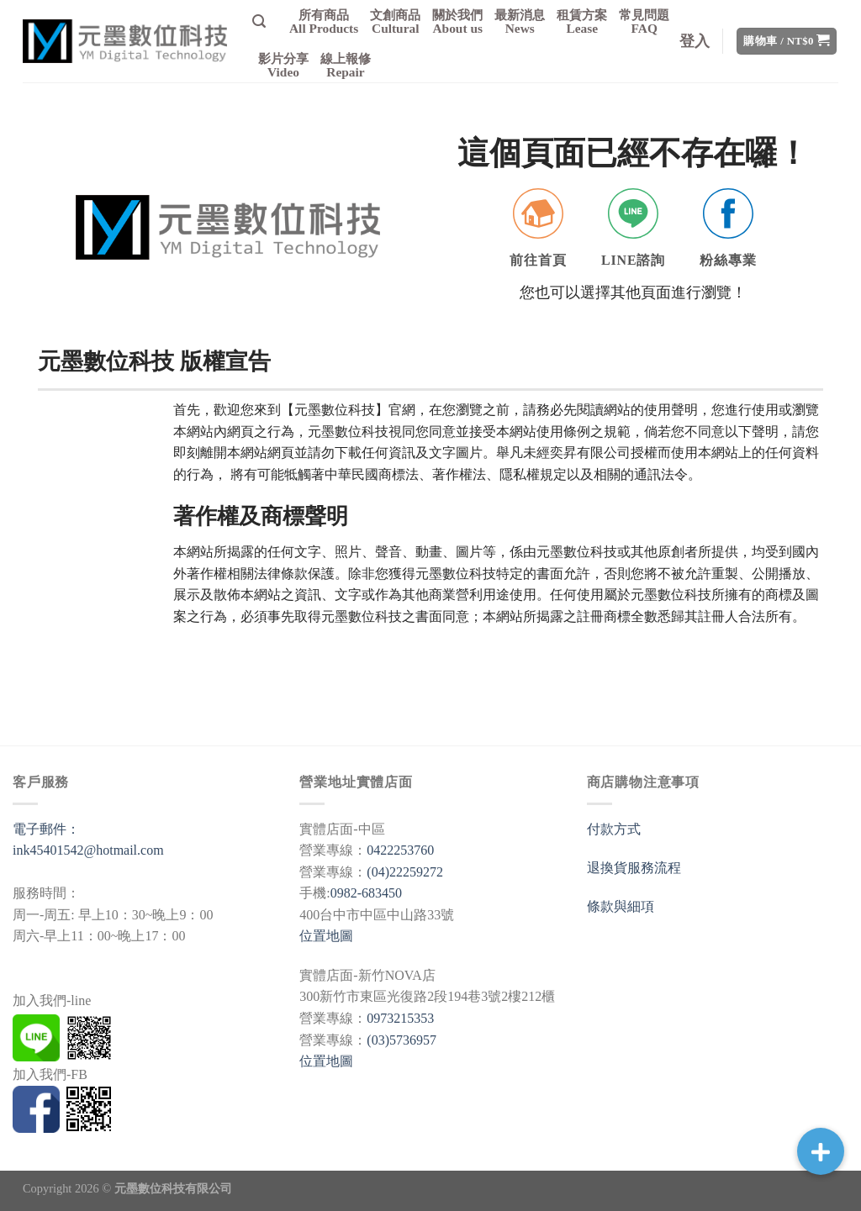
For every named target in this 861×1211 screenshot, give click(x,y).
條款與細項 (620, 906)
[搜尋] (259, 21)
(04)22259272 (405, 872)
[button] (820, 1151)
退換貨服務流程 (634, 868)
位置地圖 (326, 936)
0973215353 (400, 1018)
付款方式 (614, 829)
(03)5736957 (401, 1040)
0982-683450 (366, 893)
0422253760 (400, 850)
